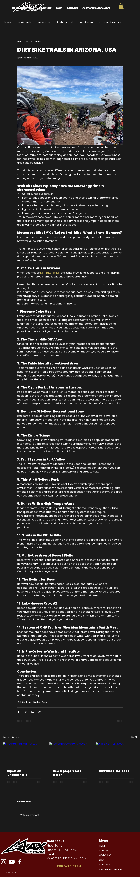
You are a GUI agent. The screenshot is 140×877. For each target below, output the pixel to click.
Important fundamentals (16, 773)
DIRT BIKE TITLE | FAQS (114, 771)
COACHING (105, 855)
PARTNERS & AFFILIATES (111, 869)
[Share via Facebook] (18, 712)
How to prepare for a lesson (67, 773)
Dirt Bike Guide (24, 22)
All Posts (7, 22)
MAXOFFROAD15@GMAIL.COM (66, 858)
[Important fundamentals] (23, 754)
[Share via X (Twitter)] (25, 712)
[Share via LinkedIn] (32, 712)
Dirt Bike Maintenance (110, 22)
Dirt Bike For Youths (65, 22)
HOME (102, 845)
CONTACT (104, 864)
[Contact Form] (69, 866)
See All (134, 737)
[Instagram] (3, 861)
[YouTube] (11, 861)
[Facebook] (19, 861)
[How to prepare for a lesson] (70, 754)
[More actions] (121, 41)
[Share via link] (39, 712)
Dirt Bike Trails (43, 22)
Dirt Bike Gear (86, 22)
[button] (121, 6)
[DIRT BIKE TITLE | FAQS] (116, 754)
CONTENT (104, 850)
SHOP (102, 860)
